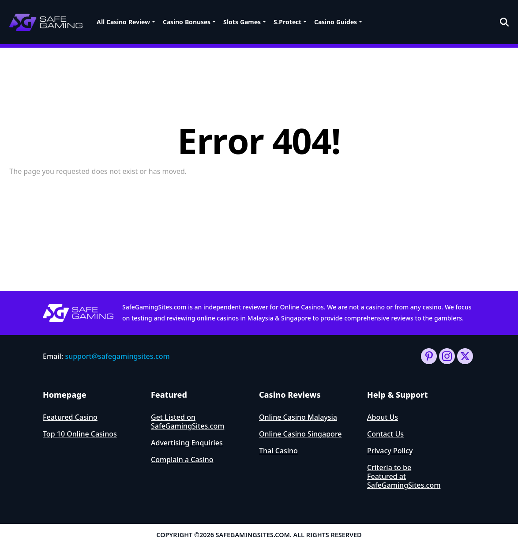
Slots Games (242, 22)
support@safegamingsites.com (117, 356)
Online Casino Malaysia (298, 417)
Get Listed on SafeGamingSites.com (187, 421)
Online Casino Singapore (300, 434)
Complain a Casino (182, 459)
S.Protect (287, 22)
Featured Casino (70, 417)
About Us (382, 417)
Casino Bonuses (186, 22)
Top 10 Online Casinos (80, 434)
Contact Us (385, 434)
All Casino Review (123, 22)
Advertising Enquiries (187, 443)
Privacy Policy (390, 451)
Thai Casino (278, 451)
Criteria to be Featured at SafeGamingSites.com (403, 476)
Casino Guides (335, 22)
